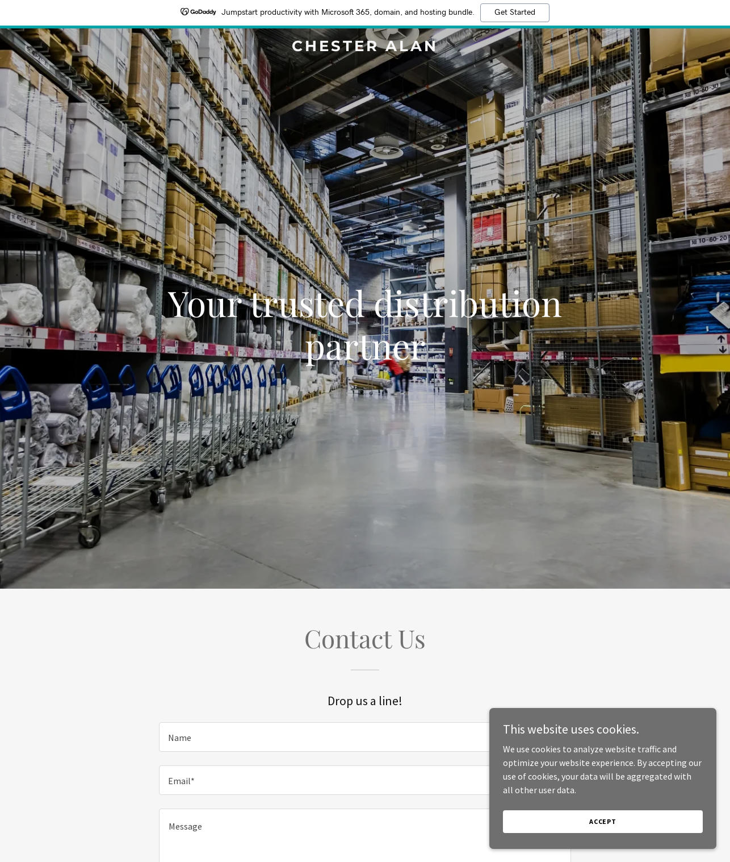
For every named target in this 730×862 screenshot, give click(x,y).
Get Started (514, 12)
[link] (365, 47)
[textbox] (364, 737)
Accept (602, 821)
